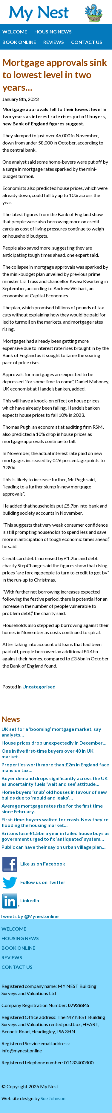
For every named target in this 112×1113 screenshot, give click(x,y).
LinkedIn (29, 900)
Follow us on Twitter (42, 882)
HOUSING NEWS (53, 31)
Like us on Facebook (42, 863)
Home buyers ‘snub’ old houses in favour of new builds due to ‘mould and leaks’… (54, 794)
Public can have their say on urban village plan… (53, 847)
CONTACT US (86, 42)
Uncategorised (39, 686)
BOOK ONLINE (19, 42)
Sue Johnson (53, 1098)
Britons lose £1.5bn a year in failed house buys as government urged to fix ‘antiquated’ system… (55, 836)
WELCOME (14, 31)
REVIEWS (53, 42)
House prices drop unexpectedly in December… (53, 742)
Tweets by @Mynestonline (29, 916)
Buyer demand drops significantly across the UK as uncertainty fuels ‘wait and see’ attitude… (54, 781)
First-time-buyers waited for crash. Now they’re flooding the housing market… (54, 822)
